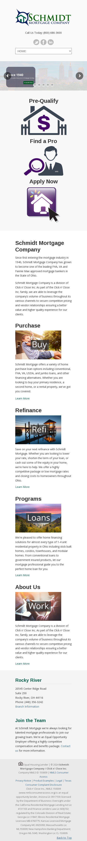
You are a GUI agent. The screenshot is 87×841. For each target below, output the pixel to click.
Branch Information (27, 706)
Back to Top (64, 837)
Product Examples (44, 780)
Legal (59, 780)
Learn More (22, 398)
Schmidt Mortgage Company (43, 15)
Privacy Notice (23, 780)
